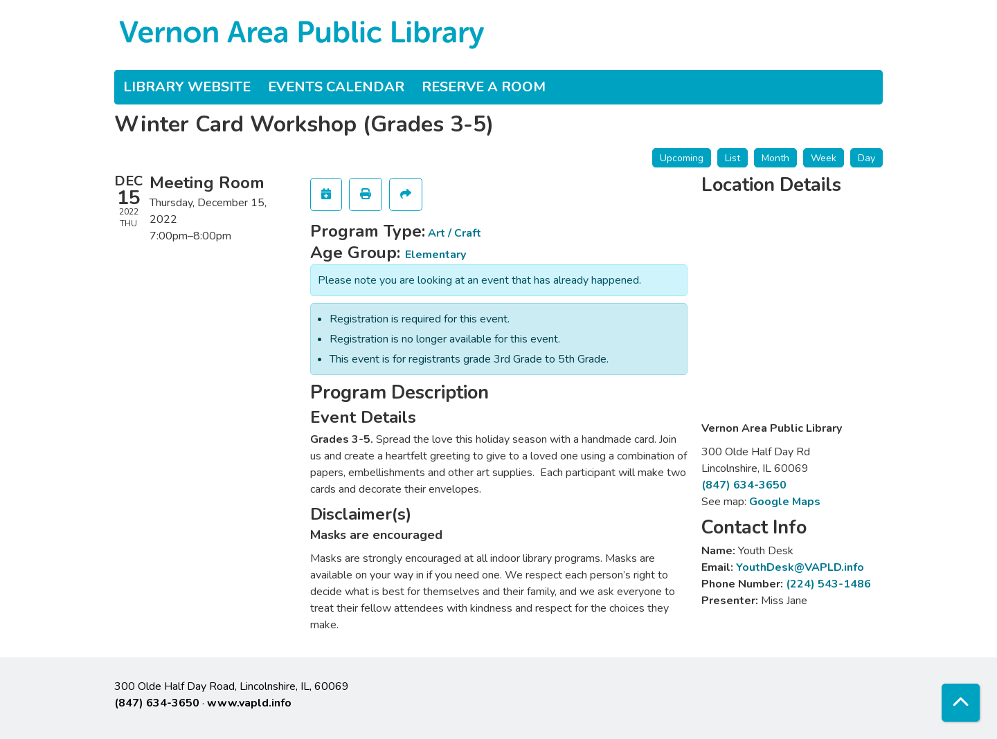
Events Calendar (336, 86)
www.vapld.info (249, 703)
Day (866, 158)
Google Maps (784, 501)
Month (775, 158)
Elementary (435, 254)
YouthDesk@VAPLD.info (800, 567)
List (732, 158)
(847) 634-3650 (744, 485)
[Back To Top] (961, 703)
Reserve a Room (484, 86)
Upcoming (681, 158)
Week (823, 158)
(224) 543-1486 (828, 584)
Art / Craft (454, 233)
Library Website (187, 86)
